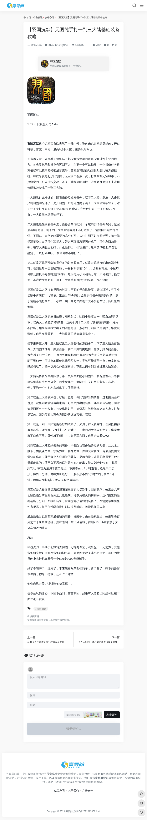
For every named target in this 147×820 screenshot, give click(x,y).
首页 (28, 17)
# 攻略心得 (40, 608)
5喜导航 (78, 45)
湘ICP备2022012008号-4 (87, 811)
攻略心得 (49, 17)
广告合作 (87, 790)
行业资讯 (38, 17)
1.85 (30, 124)
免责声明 (59, 790)
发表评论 (111, 714)
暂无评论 (36, 655)
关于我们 (73, 790)
